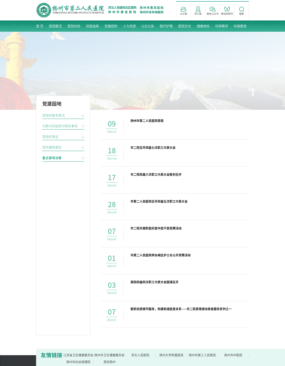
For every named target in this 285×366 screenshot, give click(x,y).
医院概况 (55, 26)
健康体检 (203, 26)
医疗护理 (166, 26)
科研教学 (221, 26)
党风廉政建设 (52, 147)
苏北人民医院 (140, 355)
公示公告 (147, 26)
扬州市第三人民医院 (202, 355)
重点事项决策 (52, 158)
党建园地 (110, 26)
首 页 (39, 26)
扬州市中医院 (233, 355)
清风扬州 (109, 361)
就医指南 (92, 26)
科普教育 (240, 26)
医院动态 (74, 26)
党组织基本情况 (53, 115)
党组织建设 (50, 136)
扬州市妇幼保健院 (78, 361)
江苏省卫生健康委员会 (78, 355)
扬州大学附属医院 (171, 355)
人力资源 (129, 26)
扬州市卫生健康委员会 (109, 355)
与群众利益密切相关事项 (60, 126)
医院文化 (184, 26)
